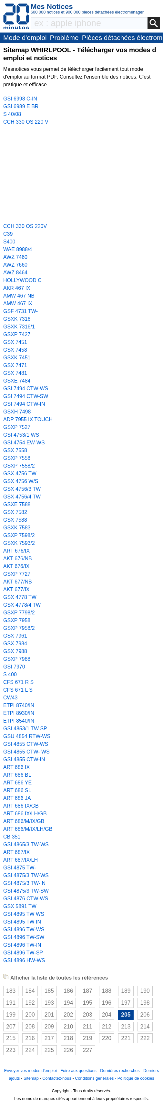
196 (106, 1003)
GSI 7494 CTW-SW (25, 396)
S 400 (10, 674)
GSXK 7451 (17, 357)
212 (106, 1026)
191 (10, 1003)
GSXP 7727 (16, 574)
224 (30, 1050)
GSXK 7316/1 (19, 326)
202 (68, 1014)
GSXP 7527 (16, 427)
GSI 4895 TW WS (23, 914)
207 (10, 1026)
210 (68, 1026)
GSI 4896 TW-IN (22, 945)
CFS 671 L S (18, 690)
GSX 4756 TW (19, 473)
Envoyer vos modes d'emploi (30, 1070)
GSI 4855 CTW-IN (24, 759)
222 (145, 1038)
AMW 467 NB (19, 296)
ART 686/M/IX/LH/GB (27, 829)
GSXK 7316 (17, 319)
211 (87, 1026)
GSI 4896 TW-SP (23, 952)
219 (87, 1038)
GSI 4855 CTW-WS (25, 744)
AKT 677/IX (16, 589)
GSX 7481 (15, 373)
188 (106, 991)
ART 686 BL (17, 775)
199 (10, 1014)
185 (49, 991)
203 (87, 1014)
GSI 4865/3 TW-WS (26, 844)
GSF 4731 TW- (20, 311)
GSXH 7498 (17, 411)
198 (145, 1003)
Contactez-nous (56, 1078)
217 (49, 1038)
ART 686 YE (17, 782)
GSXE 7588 (17, 504)
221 (125, 1038)
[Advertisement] (81, 174)
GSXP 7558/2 (19, 466)
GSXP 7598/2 (19, 535)
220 (106, 1038)
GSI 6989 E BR (20, 106)
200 (30, 1014)
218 (68, 1038)
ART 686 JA (17, 798)
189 (125, 991)
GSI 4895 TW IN (22, 921)
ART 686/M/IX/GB (23, 821)
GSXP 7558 (16, 458)
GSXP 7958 (16, 620)
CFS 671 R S (18, 682)
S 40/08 (12, 114)
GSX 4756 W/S (20, 481)
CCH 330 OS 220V (25, 226)
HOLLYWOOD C (22, 280)
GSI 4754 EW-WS (24, 442)
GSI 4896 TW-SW (23, 937)
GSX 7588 (15, 520)
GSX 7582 (15, 512)
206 (145, 1014)
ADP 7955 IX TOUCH (28, 419)
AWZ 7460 (15, 257)
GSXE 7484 (17, 381)
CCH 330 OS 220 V (25, 122)
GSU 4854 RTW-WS (26, 736)
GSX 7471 (15, 365)
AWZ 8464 (15, 272)
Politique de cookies (135, 1078)
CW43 (10, 697)
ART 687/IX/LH (20, 860)
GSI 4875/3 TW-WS (26, 875)
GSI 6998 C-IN (20, 98)
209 (49, 1026)
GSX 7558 (15, 450)
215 (10, 1038)
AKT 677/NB (17, 581)
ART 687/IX (16, 852)
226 (68, 1050)
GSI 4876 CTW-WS (25, 898)
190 (145, 991)
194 (68, 1003)
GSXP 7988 (16, 659)
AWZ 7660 (15, 265)
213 (125, 1026)
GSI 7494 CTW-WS (25, 388)
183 (10, 991)
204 (106, 1014)
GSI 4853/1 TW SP (25, 728)
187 (87, 991)
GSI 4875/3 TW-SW (26, 891)
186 (68, 991)
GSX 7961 (15, 636)
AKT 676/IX (16, 566)
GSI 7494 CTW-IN (24, 404)
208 (30, 1026)
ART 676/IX (16, 551)
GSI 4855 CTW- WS (26, 751)
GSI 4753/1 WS (21, 435)
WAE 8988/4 (17, 249)
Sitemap (31, 1078)
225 (49, 1050)
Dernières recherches (119, 1070)
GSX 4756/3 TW (22, 489)
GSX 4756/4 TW (22, 496)
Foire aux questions (78, 1070)
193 (49, 1003)
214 (145, 1026)
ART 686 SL (17, 790)
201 (49, 1014)
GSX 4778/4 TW (22, 605)
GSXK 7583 (17, 527)
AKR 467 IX (16, 288)
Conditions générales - (96, 1078)
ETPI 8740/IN (18, 705)
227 (87, 1050)
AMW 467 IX (17, 303)
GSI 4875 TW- (19, 867)
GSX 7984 (15, 643)
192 (30, 1003)
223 (10, 1050)
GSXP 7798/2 (19, 612)
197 (125, 1003)
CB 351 (11, 836)
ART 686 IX (16, 767)
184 (30, 991)
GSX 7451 (15, 342)
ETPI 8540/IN (18, 721)
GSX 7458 (15, 350)
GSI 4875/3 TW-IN (24, 883)
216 (30, 1038)
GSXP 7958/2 (19, 628)
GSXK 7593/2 (19, 543)
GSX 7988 (15, 651)
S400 (9, 241)
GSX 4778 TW (19, 597)
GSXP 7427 (16, 334)
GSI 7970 (14, 666)
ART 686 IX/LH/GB (25, 813)
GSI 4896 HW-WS (24, 960)
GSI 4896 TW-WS (23, 929)
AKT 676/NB (17, 558)
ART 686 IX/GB (21, 806)
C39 (8, 234)
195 (87, 1003)
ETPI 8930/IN (18, 713)
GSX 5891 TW (19, 906)
